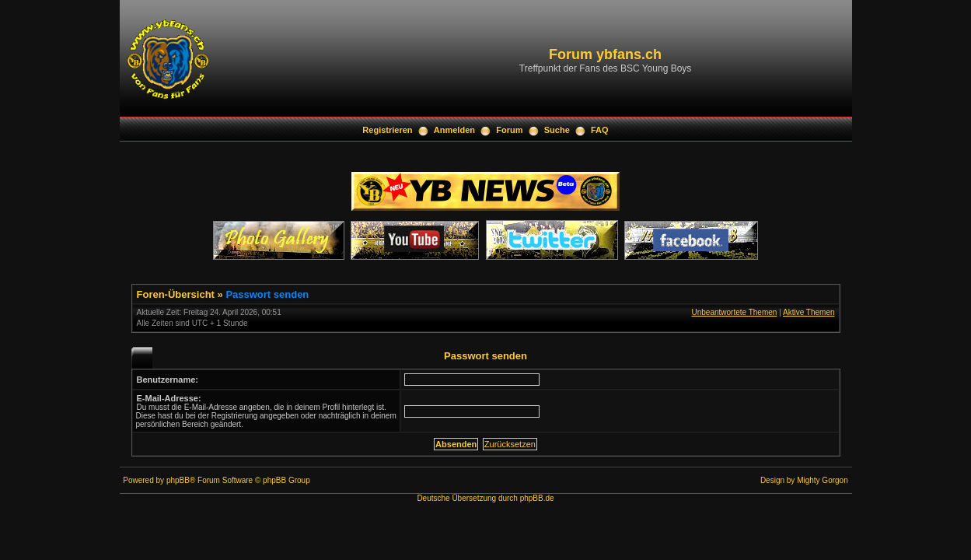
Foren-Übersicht (176, 294)
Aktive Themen (809, 312)
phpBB (178, 480)
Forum (509, 130)
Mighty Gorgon (822, 480)
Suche (557, 130)
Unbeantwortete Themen (734, 312)
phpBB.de (537, 498)
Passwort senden (267, 294)
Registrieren (387, 130)
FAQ (600, 130)
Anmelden (454, 130)
